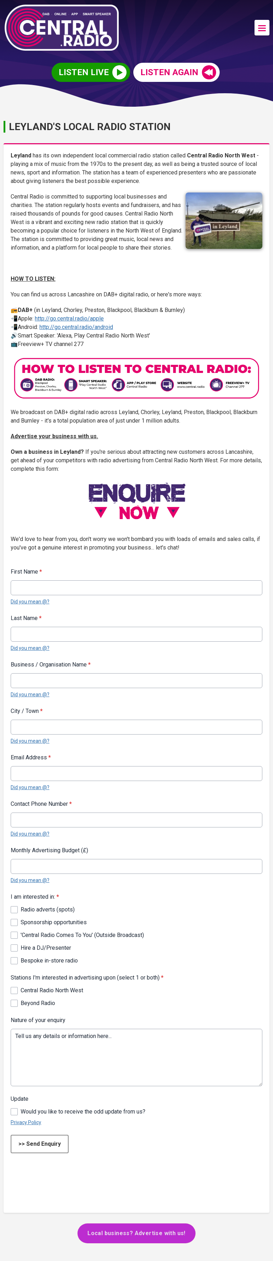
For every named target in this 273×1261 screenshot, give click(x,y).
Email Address (31, 757)
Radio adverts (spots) (48, 909)
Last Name (26, 618)
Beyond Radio (38, 1003)
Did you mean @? (30, 601)
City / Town (27, 711)
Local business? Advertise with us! (136, 1233)
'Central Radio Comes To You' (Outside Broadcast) (82, 935)
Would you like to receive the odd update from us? (83, 1111)
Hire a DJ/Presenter (46, 947)
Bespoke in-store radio (49, 960)
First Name (26, 571)
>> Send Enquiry (39, 1143)
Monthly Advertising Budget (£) (49, 850)
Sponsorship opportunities (54, 922)
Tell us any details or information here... (136, 1057)
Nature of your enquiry (38, 1020)
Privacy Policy (26, 1122)
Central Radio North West (52, 990)
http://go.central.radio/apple (69, 318)
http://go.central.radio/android (76, 327)
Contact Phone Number (41, 803)
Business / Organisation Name (51, 664)
